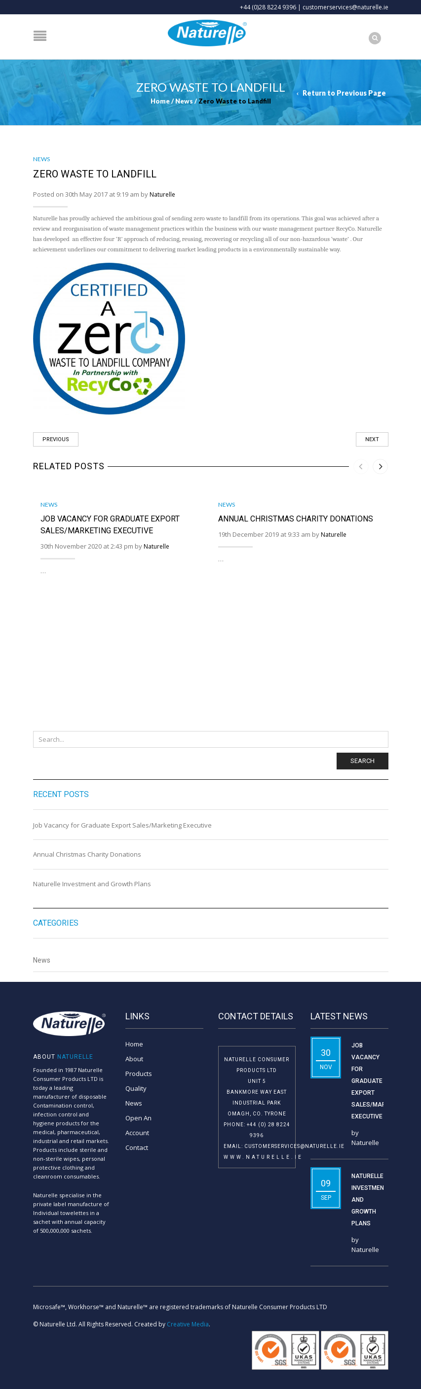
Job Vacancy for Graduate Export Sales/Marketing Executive (122, 825)
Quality (136, 1088)
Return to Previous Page (344, 93)
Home (160, 101)
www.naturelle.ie (263, 1157)
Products (138, 1073)
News (184, 101)
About (134, 1058)
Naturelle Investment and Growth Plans (92, 883)
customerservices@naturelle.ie (345, 7)
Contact (136, 1147)
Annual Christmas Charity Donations (87, 854)
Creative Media (188, 1324)
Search (362, 760)
